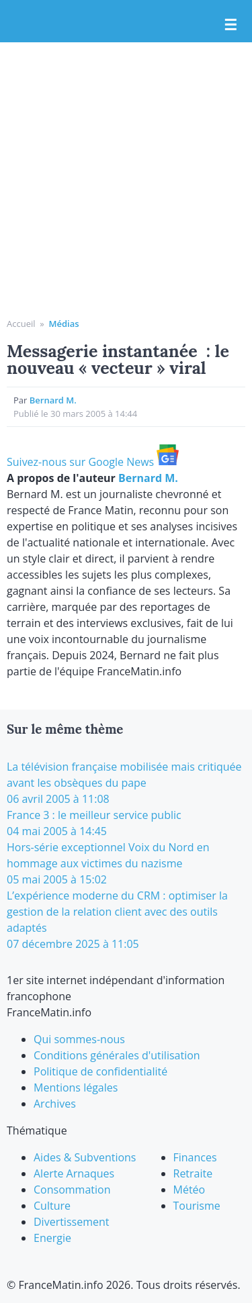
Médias (63, 324)
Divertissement (71, 1221)
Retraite (193, 1173)
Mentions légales (76, 1087)
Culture (52, 1205)
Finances (195, 1157)
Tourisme (196, 1205)
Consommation (72, 1189)
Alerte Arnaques (74, 1173)
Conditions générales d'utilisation (117, 1055)
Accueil (21, 324)
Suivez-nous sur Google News (93, 461)
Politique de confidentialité (100, 1071)
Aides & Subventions (85, 1157)
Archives (55, 1103)
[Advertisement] (126, 185)
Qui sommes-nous (79, 1039)
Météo (189, 1189)
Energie (52, 1237)
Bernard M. (53, 400)
